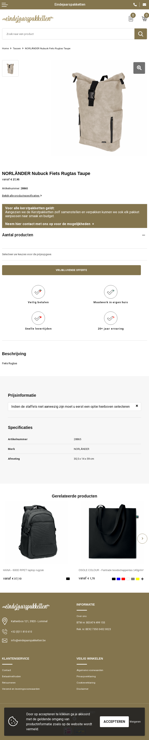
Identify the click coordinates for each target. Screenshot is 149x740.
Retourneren (9, 681)
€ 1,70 (87, 576)
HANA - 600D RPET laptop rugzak (23, 568)
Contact (6, 668)
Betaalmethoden (12, 674)
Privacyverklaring (86, 674)
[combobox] (68, 33)
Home (5, 48)
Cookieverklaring (86, 681)
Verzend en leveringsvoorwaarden (22, 687)
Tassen (18, 48)
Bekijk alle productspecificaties (22, 193)
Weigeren (135, 721)
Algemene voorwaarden (90, 668)
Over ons (82, 614)
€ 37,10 (12, 576)
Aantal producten (17, 232)
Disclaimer (83, 687)
